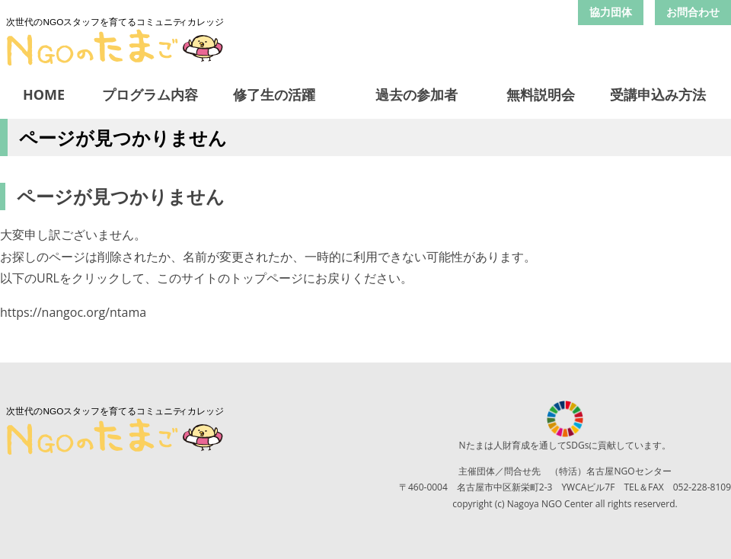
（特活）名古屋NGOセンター (610, 471)
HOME (44, 94)
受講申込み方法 (658, 94)
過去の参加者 (416, 94)
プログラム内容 (150, 94)
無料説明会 (540, 94)
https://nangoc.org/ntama (73, 312)
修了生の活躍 (274, 94)
